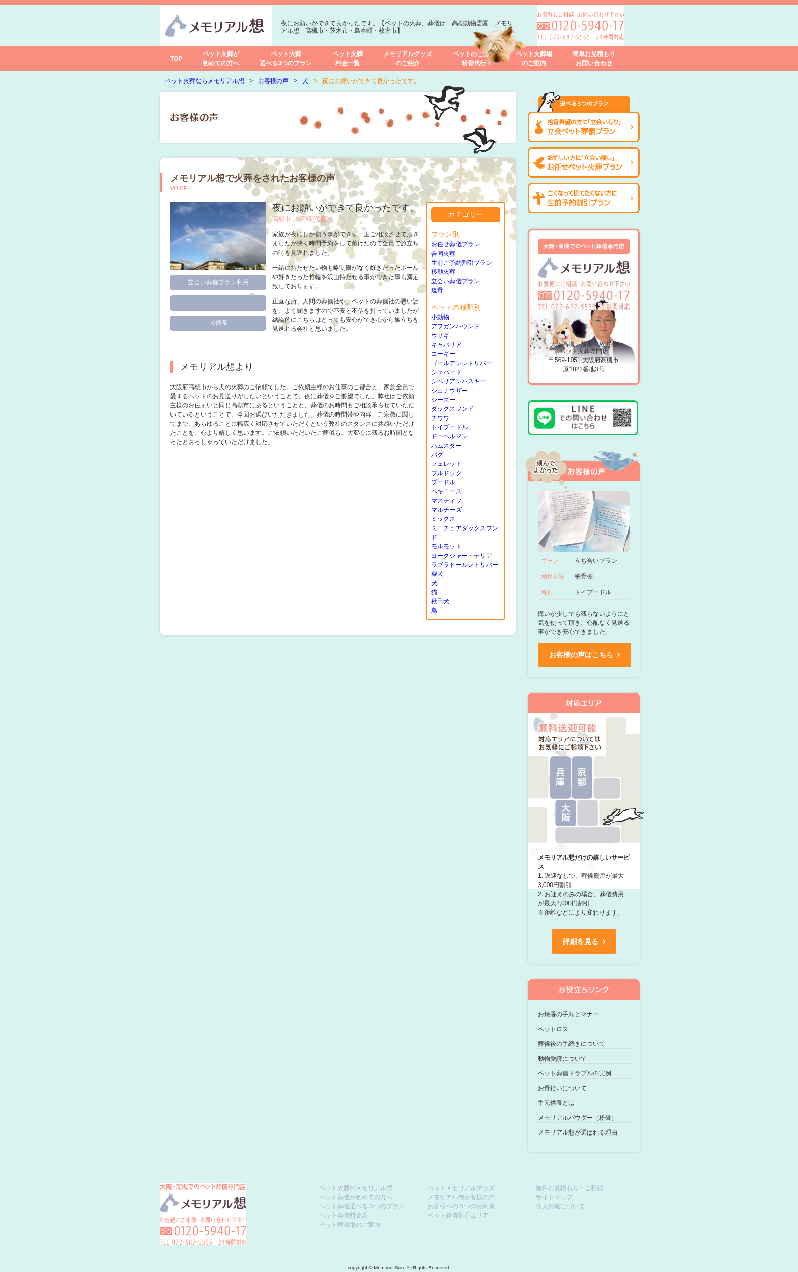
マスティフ (446, 500)
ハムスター (446, 445)
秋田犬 (440, 601)
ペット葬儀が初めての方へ (355, 1197)
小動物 (440, 317)
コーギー (443, 353)
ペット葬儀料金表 (343, 1215)
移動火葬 (443, 271)
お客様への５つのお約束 (461, 1206)
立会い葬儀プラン (455, 281)
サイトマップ (554, 1197)
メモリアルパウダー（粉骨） (577, 1117)
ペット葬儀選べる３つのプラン (362, 1206)
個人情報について (560, 1206)
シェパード (446, 372)
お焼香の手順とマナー (568, 1014)
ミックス (443, 518)
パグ (437, 454)
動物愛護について (562, 1058)
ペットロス (553, 1029)
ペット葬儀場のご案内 (349, 1224)
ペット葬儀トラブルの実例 (574, 1073)
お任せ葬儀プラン (455, 244)
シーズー (443, 399)
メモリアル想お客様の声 (461, 1197)
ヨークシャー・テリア (461, 555)
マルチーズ (446, 509)
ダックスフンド (452, 408)
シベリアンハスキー (458, 381)
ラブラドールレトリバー (464, 564)
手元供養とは (556, 1103)
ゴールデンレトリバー (461, 363)
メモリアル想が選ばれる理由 (577, 1132)
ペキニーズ (446, 491)
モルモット (446, 546)
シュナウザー (449, 390)
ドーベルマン (449, 436)
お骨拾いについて (562, 1088)
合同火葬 (443, 253)
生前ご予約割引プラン (461, 262)
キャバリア (446, 344)
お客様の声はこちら (581, 655)
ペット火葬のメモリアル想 (355, 1188)
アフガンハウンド (455, 326)
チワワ (440, 418)
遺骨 (437, 290)
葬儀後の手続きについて (571, 1043)
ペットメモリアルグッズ (461, 1188)
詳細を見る (580, 941)
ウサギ (440, 335)
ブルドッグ (446, 473)
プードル (443, 482)
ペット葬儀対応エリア (458, 1215)
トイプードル (449, 427)
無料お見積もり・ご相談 (569, 1188)
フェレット (446, 463)
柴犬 (437, 573)
